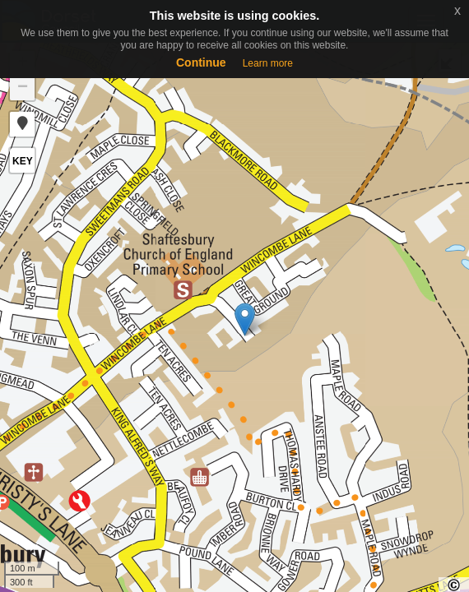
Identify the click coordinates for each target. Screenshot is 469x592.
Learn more (268, 63)
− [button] (22, 88)
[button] (22, 124)
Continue (201, 62)
